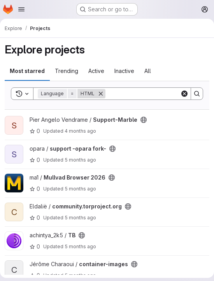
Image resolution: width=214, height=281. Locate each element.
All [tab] (147, 71)
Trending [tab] (66, 71)
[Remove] (100, 93)
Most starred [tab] (27, 71)
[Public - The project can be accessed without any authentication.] (143, 120)
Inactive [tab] (124, 71)
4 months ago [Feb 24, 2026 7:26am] (80, 131)
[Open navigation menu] (21, 9)
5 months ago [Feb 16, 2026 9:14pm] (80, 160)
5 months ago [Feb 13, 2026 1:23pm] (80, 246)
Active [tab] (96, 71)
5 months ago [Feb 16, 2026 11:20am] (80, 218)
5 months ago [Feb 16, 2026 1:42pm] (80, 189)
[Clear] (184, 93)
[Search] (153, 93)
